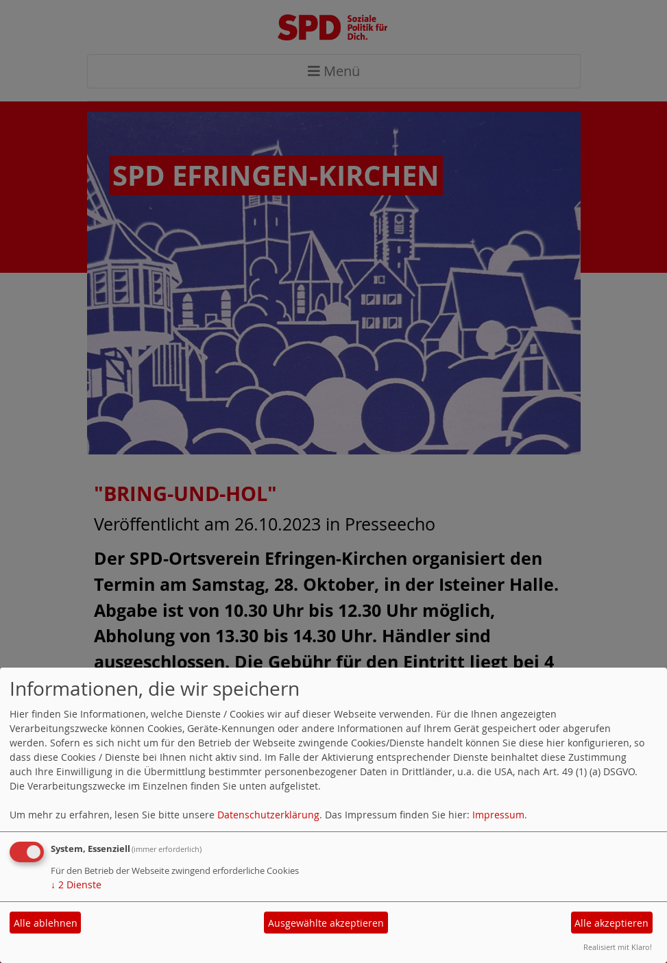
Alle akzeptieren (611, 922)
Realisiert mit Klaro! (617, 947)
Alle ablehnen (45, 922)
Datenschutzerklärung (268, 814)
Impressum (498, 814)
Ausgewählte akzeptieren (326, 922)
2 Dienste (76, 884)
